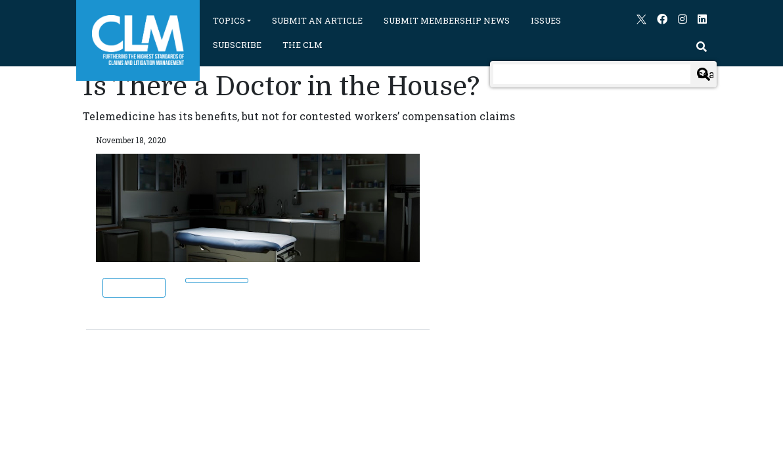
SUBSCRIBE (237, 44)
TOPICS (229, 20)
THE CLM (302, 44)
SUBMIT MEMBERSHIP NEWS (447, 20)
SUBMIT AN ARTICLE (317, 20)
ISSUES (546, 20)
